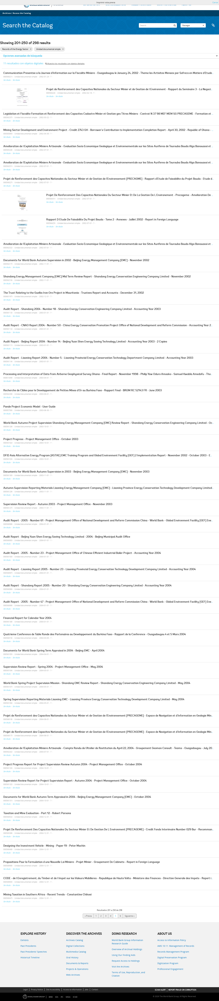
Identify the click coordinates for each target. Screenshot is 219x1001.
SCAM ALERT (160, 990)
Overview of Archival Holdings (127, 949)
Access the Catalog (22, 13)
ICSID (75, 997)
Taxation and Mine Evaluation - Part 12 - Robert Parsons (37, 813)
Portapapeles (213, 25)
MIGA (68, 997)
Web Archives (73, 974)
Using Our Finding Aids (123, 955)
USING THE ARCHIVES (166, 5)
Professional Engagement (170, 969)
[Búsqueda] (174, 25)
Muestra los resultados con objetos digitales (65, 63)
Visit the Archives (120, 966)
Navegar (193, 25)
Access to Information (72, 989)
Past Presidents (28, 945)
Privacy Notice (37, 989)
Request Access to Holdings (126, 960)
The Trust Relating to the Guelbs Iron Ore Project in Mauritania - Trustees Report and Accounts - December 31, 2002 (73, 293)
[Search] (158, 25)
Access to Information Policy (171, 940)
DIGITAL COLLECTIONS (116, 5)
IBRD (51, 997)
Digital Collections (75, 945)
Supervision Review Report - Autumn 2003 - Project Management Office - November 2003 (57, 504)
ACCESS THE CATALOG (141, 5)
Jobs (86, 989)
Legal (25, 989)
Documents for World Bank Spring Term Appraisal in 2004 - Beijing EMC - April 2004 (53, 650)
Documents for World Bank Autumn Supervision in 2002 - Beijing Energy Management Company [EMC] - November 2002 (76, 260)
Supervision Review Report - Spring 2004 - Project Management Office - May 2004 (53, 667)
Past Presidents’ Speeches (34, 951)
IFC (62, 997)
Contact (95, 989)
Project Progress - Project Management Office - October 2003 (40, 439)
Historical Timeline (30, 957)
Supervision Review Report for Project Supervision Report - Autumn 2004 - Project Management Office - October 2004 (75, 781)
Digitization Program (167, 963)
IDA (56, 997)
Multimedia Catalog (76, 951)
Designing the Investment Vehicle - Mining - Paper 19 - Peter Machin (44, 846)
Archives (7, 13)
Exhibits (25, 940)
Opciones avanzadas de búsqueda (22, 55)
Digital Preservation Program (172, 957)
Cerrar (215, 2)
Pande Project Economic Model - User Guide (29, 407)
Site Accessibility (53, 989)
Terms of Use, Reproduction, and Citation (128, 974)
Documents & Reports (77, 963)
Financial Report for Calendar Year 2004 (27, 618)
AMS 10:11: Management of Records (175, 945)
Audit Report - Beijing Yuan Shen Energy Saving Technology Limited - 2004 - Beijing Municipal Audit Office (66, 537)
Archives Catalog (74, 940)
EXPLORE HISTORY (91, 5)
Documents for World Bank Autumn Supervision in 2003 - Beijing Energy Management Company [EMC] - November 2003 (76, 472)
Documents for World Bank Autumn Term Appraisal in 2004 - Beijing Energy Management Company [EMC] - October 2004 (77, 797)
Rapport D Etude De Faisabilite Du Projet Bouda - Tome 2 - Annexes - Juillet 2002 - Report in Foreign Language (112, 219)
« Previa (88, 916)
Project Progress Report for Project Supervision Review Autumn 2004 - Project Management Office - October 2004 (72, 764)
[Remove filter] (30, 49)
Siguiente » (129, 916)
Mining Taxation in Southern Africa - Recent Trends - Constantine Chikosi (47, 894)
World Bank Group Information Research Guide (127, 942)
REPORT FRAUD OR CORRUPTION (182, 990)
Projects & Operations (77, 969)
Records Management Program (173, 951)
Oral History (72, 957)
